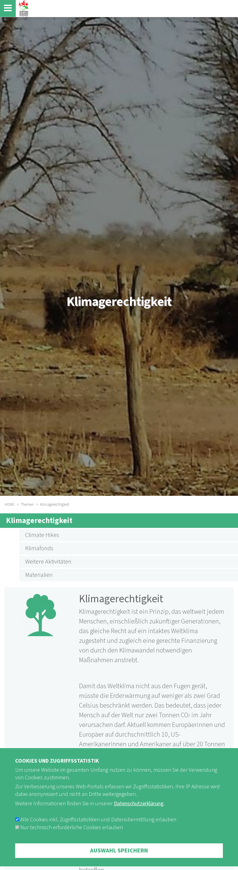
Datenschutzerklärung (139, 811)
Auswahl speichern (119, 858)
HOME (10, 504)
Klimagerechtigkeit (39, 520)
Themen (27, 504)
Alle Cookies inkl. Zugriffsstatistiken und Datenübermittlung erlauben (98, 827)
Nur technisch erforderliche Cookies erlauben (71, 835)
